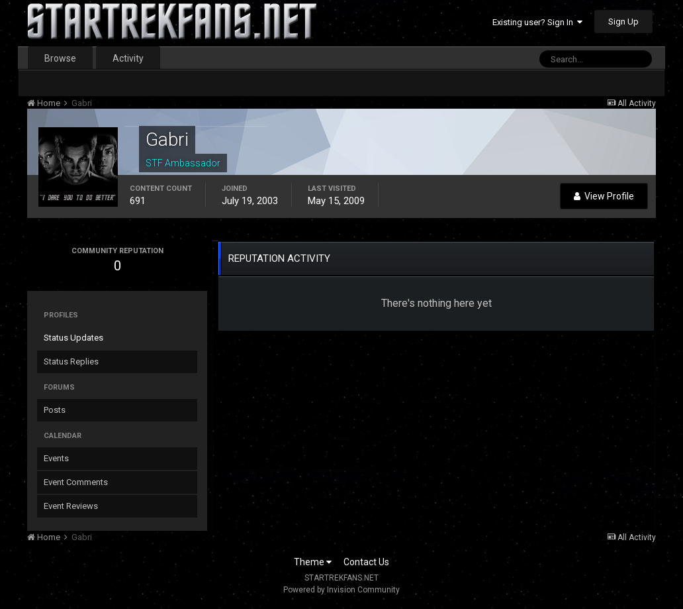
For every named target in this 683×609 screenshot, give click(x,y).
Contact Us (366, 562)
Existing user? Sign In (537, 22)
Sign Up (623, 22)
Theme (313, 562)
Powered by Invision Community (341, 589)
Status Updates (73, 338)
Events (56, 458)
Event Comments (76, 482)
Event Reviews (71, 506)
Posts (55, 410)
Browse (60, 58)
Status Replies (71, 361)
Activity (128, 58)
